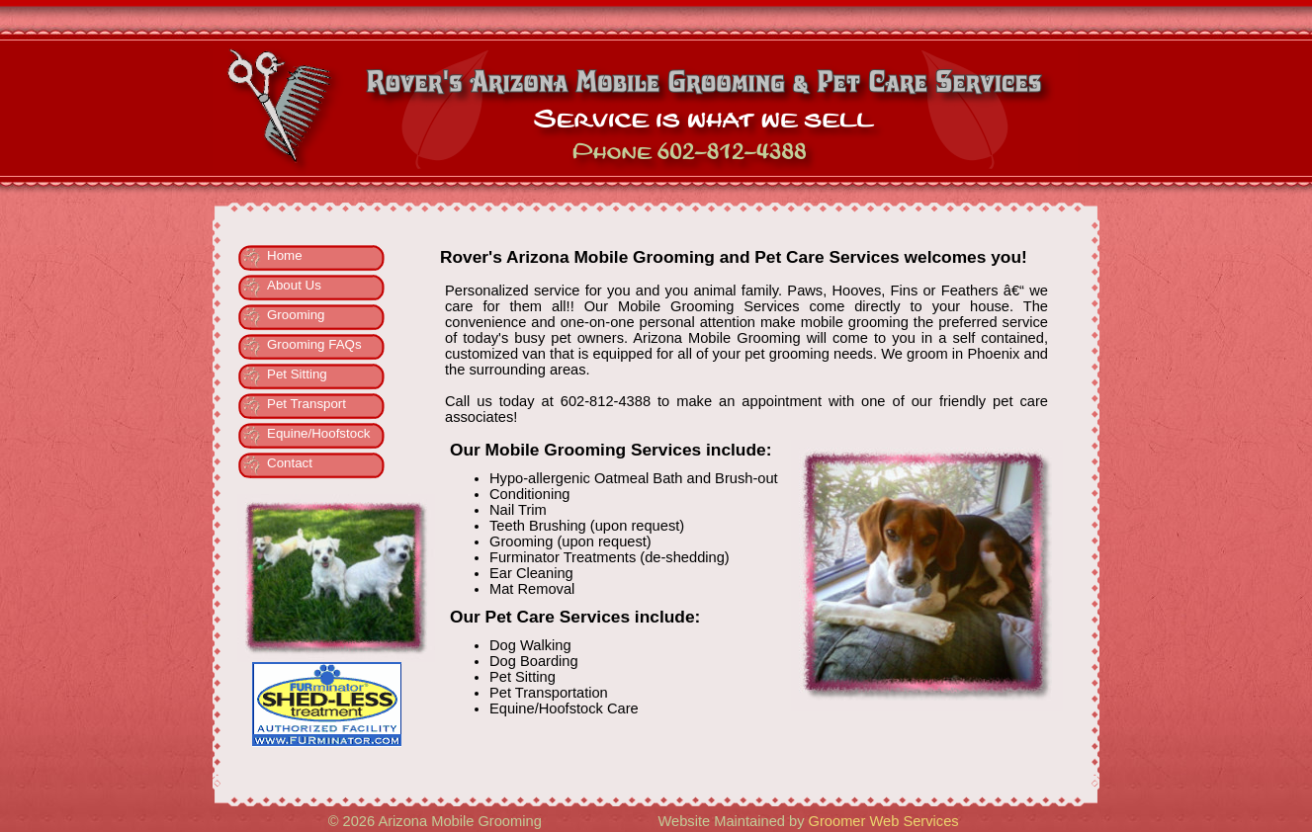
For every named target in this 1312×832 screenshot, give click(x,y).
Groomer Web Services (884, 821)
